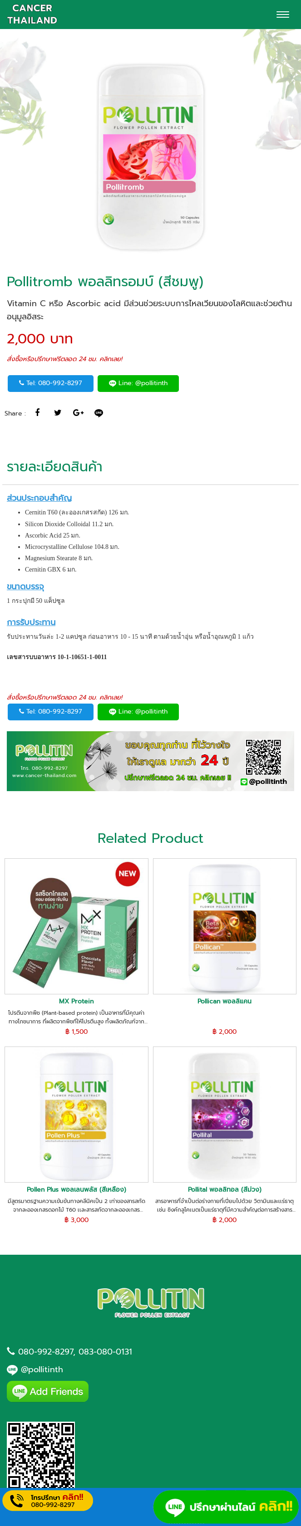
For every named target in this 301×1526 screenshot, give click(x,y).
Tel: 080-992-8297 (50, 383)
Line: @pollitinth (138, 383)
